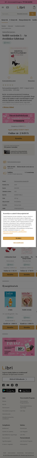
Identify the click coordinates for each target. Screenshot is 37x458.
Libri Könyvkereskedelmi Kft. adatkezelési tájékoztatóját (15, 231)
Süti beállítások (18, 242)
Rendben (18, 238)
